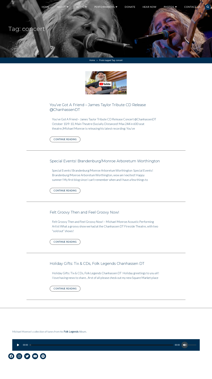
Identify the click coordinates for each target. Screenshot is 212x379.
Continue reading (66, 140)
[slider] (192, 345)
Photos (169, 6)
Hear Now (149, 6)
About (61, 6)
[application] (106, 345)
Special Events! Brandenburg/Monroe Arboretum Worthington (105, 161)
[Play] (18, 345)
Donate (130, 6)
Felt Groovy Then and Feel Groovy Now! (84, 212)
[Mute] (184, 345)
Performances (104, 6)
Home (45, 6)
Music (80, 6)
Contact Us (192, 6)
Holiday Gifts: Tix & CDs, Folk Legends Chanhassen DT (97, 263)
